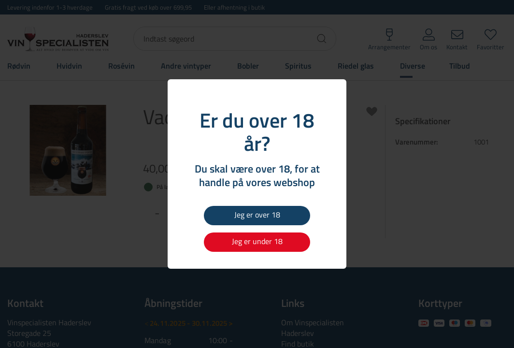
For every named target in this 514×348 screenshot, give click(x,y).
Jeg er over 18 (257, 214)
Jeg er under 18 (257, 241)
